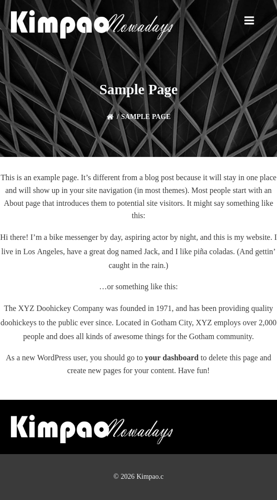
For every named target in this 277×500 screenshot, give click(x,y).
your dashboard (171, 358)
